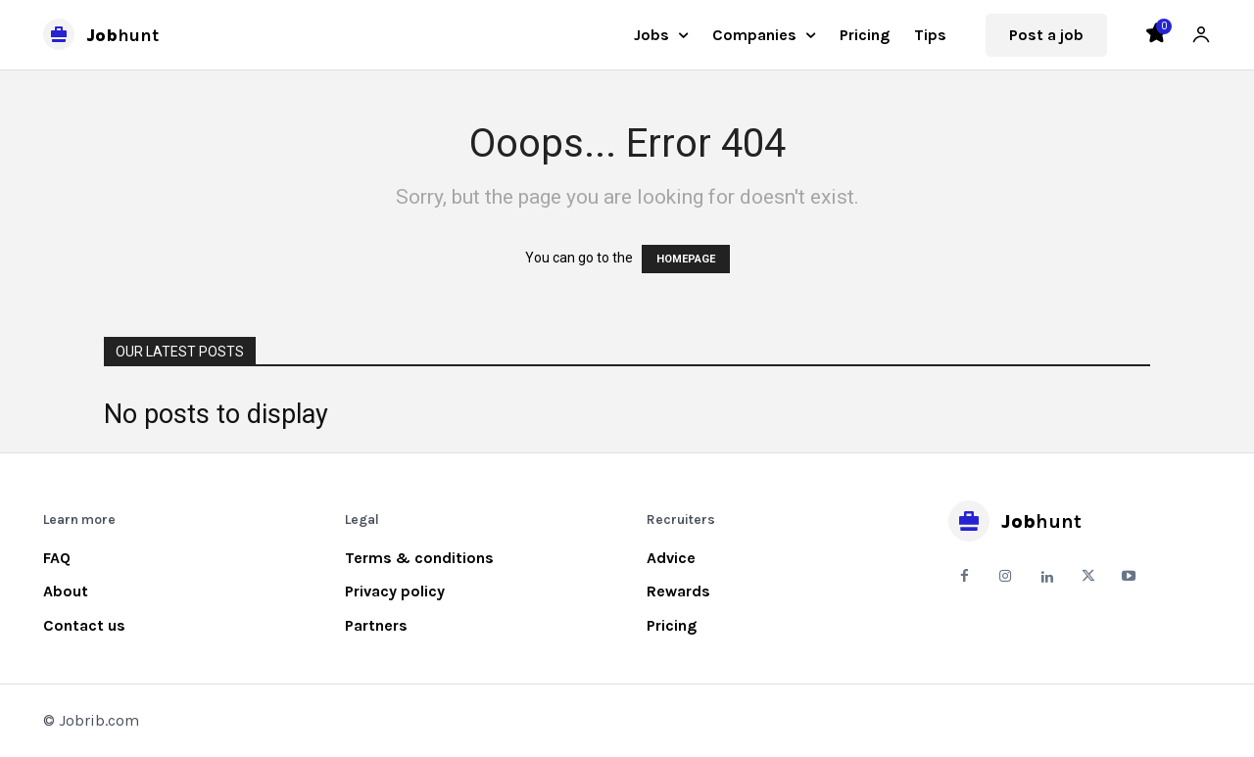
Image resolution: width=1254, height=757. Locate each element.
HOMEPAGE (685, 259)
